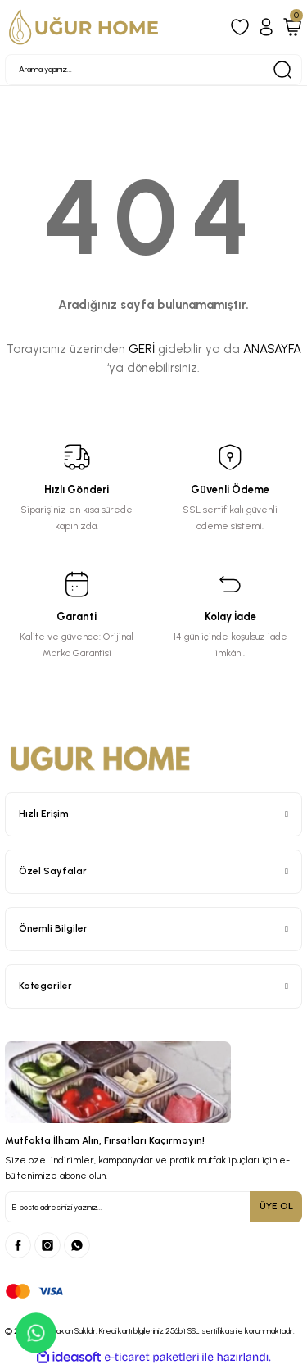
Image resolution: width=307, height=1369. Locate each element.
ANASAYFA (272, 349)
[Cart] (292, 27)
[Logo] (84, 27)
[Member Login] (266, 27)
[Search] (153, 69)
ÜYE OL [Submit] (276, 1206)
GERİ (142, 349)
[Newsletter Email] (153, 1206)
